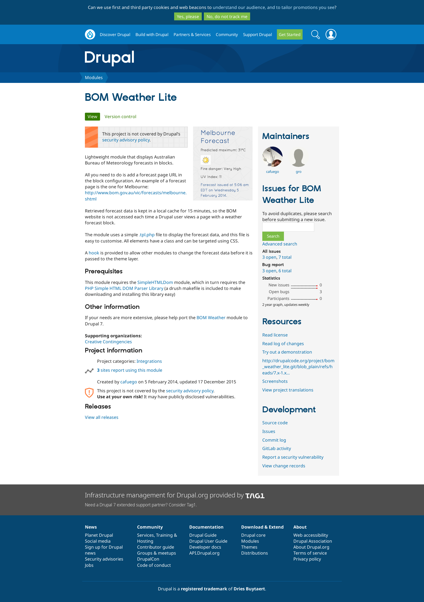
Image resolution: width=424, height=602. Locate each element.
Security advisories (104, 559)
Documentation (206, 527)
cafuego (128, 382)
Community (227, 34)
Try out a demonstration (287, 352)
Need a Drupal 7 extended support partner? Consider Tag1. (141, 505)
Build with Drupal (151, 34)
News (91, 527)
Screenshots (275, 381)
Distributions (254, 553)
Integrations (149, 361)
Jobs (89, 565)
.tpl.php (147, 235)
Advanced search (279, 244)
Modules (94, 77)
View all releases (101, 417)
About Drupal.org (311, 547)
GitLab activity (276, 448)
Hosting (145, 541)
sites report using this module (129, 370)
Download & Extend (262, 527)
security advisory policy (126, 140)
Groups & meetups (156, 553)
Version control (120, 116)
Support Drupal (257, 34)
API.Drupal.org (204, 553)
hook (94, 253)
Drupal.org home (90, 34)
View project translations (287, 390)
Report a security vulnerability (292, 457)
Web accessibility (310, 535)
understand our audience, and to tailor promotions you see (273, 7)
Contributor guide (155, 547)
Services (145, 535)
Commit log (274, 440)
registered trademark (204, 589)
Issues (268, 431)
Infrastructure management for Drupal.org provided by (175, 494)
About (300, 527)
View (94, 116)
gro (299, 171)
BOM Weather (211, 318)
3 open (269, 257)
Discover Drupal (115, 34)
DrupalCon (148, 559)
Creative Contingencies (108, 342)
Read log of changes (283, 344)
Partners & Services (192, 34)
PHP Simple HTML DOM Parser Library (124, 288)
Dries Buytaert (249, 589)
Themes (249, 547)
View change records (283, 466)
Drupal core (253, 535)
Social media (98, 541)
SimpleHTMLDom (155, 282)
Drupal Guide (203, 535)
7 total (285, 257)
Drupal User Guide (208, 541)
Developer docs (205, 547)
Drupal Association (312, 541)
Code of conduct (154, 565)
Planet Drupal (99, 535)
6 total (285, 271)
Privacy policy (307, 559)
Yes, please (188, 17)
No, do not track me (227, 17)
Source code (275, 423)
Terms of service (310, 553)
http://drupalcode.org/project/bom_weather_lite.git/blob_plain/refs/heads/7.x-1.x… (298, 367)
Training (164, 535)
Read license (275, 335)
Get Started (289, 34)
